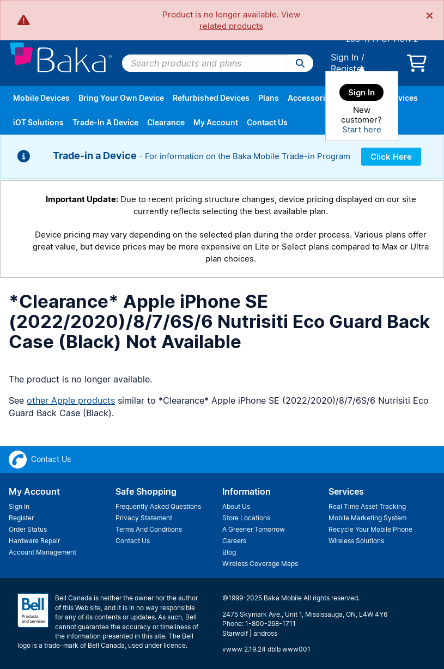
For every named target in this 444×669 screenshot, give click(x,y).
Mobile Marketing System (367, 518)
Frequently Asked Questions (158, 506)
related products (231, 26)
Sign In (344, 57)
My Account (215, 122)
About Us (236, 506)
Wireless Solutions (356, 541)
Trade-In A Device (105, 122)
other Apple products (71, 400)
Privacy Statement (143, 518)
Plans (268, 97)
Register (347, 68)
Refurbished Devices (211, 97)
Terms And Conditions (148, 529)
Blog (229, 552)
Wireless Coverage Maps (260, 563)
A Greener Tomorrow (253, 529)
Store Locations (246, 518)
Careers (234, 541)
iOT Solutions (38, 122)
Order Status (28, 529)
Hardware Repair (34, 541)
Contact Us (267, 122)
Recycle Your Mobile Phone (370, 529)
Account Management (42, 552)
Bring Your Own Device (121, 97)
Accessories (311, 97)
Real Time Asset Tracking (367, 506)
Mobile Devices (41, 97)
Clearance (166, 122)
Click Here (391, 156)
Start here (361, 129)
